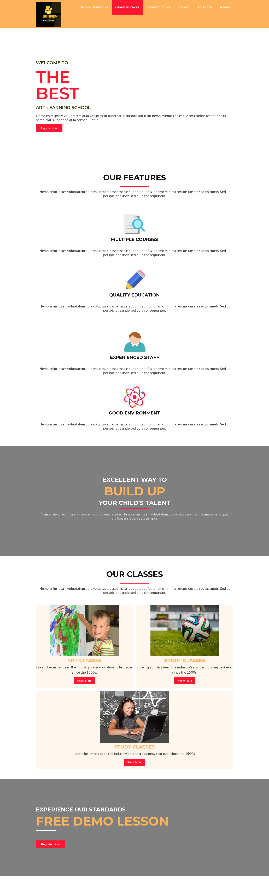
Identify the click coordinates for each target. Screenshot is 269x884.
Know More (67, 559)
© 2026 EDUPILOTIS (52, 876)
